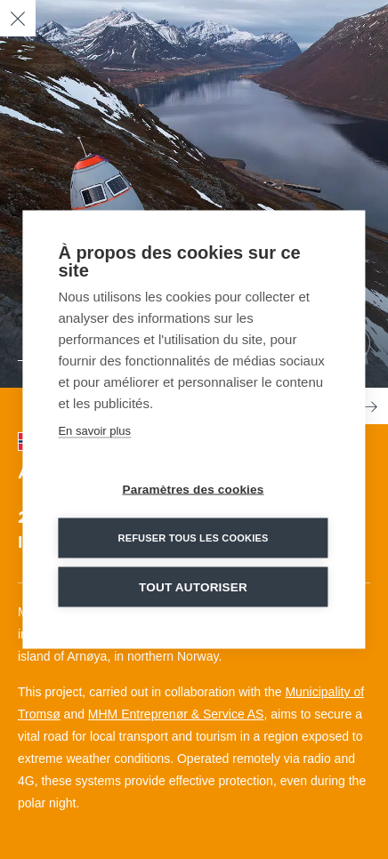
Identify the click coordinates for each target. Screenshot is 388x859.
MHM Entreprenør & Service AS (176, 714)
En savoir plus (94, 431)
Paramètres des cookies (193, 489)
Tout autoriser (193, 587)
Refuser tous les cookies (192, 538)
